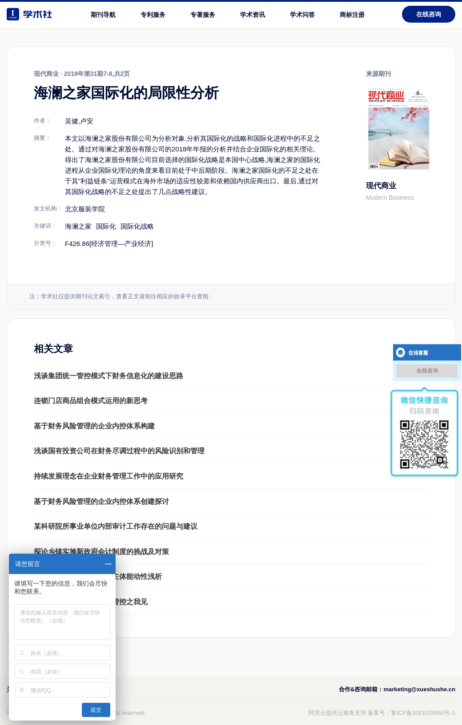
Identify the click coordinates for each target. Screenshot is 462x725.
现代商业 (381, 186)
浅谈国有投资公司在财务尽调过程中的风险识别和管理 (119, 451)
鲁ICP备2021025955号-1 (423, 712)
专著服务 (202, 14)
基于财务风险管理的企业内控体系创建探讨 (101, 501)
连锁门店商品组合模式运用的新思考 (91, 400)
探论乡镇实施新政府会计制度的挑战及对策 (101, 551)
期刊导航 (103, 14)
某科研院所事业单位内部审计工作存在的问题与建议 (115, 526)
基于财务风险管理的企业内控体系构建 (94, 426)
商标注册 (352, 14)
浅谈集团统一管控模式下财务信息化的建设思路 (108, 376)
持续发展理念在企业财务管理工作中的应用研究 (108, 476)
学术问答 (302, 14)
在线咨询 (428, 14)
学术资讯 (252, 14)
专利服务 (153, 14)
